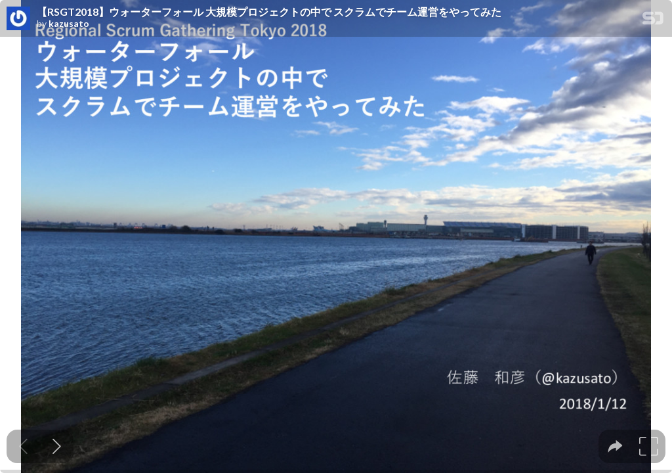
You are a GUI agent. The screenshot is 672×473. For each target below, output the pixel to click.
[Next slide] (57, 446)
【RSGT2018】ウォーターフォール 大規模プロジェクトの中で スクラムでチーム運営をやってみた (269, 12)
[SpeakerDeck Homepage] (652, 20)
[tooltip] (615, 446)
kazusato (69, 23)
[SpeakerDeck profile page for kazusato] (18, 19)
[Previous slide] (23, 446)
